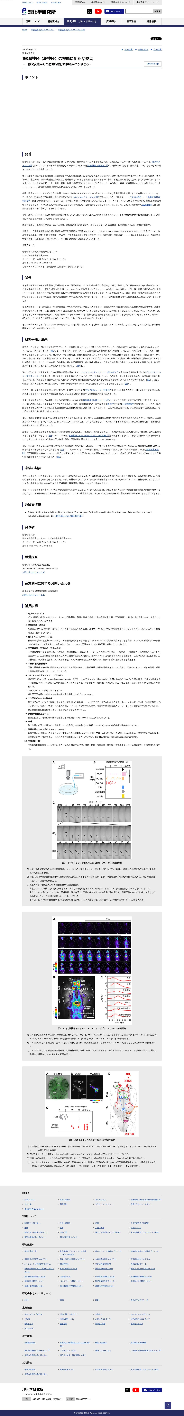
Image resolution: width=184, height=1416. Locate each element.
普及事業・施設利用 (138, 1343)
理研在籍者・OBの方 (120, 2)
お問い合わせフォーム (33, 572)
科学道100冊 (100, 1324)
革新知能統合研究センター (35, 1276)
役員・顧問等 (65, 1223)
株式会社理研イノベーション (37, 1351)
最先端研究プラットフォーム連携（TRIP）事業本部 (73, 1253)
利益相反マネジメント (68, 1237)
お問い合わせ (42, 2)
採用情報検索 (30, 1369)
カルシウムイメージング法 (86, 197)
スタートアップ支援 (68, 1351)
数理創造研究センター (68, 1269)
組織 (26, 1228)
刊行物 (27, 1319)
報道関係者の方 (98, 2)
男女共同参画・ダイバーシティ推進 (145, 1232)
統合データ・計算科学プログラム (108, 1251)
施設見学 (63, 1324)
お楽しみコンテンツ (103, 1319)
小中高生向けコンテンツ (147, 2)
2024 (97, 1300)
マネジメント (136, 1228)
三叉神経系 (135, 197)
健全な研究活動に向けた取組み (107, 1232)
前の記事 (129, 49)
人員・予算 (99, 1228)
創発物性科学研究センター (141, 1281)
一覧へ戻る (143, 49)
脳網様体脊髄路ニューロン (96, 400)
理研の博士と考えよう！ (69, 1314)
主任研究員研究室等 (103, 1264)
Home (24, 30)
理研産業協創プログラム (140, 1259)
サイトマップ (100, 1200)
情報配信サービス (67, 1319)
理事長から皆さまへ (32, 1223)
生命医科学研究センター (104, 1276)
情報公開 (63, 1232)
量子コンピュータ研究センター (143, 1269)
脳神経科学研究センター (34, 1281)
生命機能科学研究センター (141, 1276)
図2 (148, 380)
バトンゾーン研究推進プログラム (38, 1264)
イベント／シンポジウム (140, 1314)
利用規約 (63, 1204)
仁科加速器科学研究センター (71, 1286)
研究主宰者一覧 (31, 1251)
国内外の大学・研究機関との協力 (73, 1355)
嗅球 (111, 404)
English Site (56, 2)
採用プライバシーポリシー (141, 1204)
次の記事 (158, 49)
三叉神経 (147, 205)
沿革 (97, 1223)
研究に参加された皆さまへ (35, 1237)
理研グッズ (29, 1324)
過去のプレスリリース (139, 1300)
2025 (62, 1300)
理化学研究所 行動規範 (140, 1223)
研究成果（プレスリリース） (42, 30)
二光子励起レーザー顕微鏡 (98, 390)
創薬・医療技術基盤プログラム (72, 1259)
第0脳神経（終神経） (97, 165)
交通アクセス (27, 2)
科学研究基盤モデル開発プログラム (145, 1251)
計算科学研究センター (104, 1269)
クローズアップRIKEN (33, 1314)
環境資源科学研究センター (105, 1281)
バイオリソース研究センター (71, 1281)
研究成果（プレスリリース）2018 (71, 30)
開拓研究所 (64, 1264)
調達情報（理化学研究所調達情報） (146, 1200)
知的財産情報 (30, 1343)
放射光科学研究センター (104, 1286)
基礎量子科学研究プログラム (36, 1259)
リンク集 (28, 1204)
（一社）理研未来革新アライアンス (146, 1351)
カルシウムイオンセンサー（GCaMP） (99, 372)
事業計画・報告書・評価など (36, 1232)
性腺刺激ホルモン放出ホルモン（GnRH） (89, 435)
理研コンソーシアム (103, 1351)
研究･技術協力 (101, 1343)
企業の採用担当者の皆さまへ (36, 1355)
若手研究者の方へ (67, 1369)
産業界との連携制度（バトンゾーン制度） (75, 1344)
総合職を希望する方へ (104, 1369)
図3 (50, 435)
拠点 (61, 1228)
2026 (26, 1300)
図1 (52, 351)
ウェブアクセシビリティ (34, 1209)
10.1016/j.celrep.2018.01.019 (69, 516)
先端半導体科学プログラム (105, 1259)
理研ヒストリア (137, 1324)
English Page (153, 64)
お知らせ (98, 1314)
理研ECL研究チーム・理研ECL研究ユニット (39, 1270)
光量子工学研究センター (34, 1286)
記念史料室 (29, 1328)
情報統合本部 (65, 1276)
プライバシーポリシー (104, 1204)
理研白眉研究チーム (138, 1264)
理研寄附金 (80, 2)
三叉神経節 (128, 404)
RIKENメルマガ (116, 11)
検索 (156, 11)
